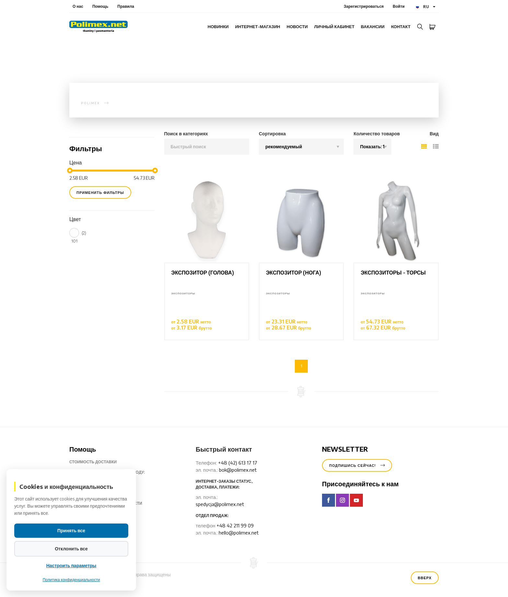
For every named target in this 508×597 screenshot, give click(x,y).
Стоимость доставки (98, 462)
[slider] (70, 170)
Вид (434, 133)
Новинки (218, 26)
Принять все (71, 530)
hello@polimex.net (239, 532)
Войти (399, 6)
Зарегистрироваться (364, 6)
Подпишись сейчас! (357, 465)
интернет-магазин (257, 26)
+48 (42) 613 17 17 (237, 463)
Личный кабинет (334, 26)
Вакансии (373, 26)
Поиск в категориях (186, 133)
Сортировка (272, 133)
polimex (90, 103)
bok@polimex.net (238, 470)
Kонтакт (400, 26)
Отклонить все (71, 548)
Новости (297, 26)
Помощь (100, 6)
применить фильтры (100, 192)
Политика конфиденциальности (71, 579)
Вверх (425, 578)
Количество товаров (376, 133)
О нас (78, 6)
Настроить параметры (71, 565)
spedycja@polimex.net (220, 504)
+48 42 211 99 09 (235, 525)
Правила (125, 6)
